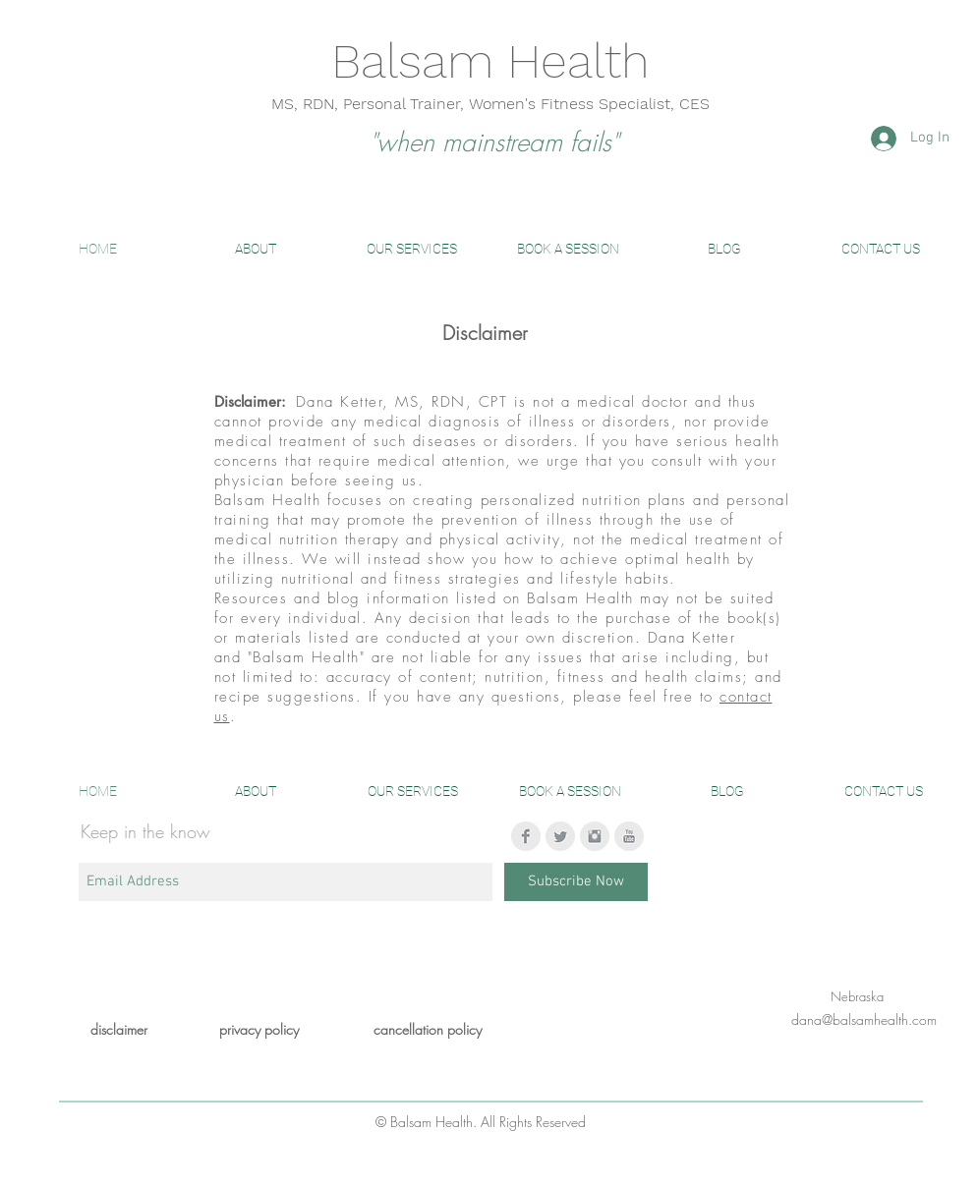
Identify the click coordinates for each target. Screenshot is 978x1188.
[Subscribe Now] (576, 882)
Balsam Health (490, 60)
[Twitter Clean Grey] (560, 836)
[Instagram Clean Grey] (594, 836)
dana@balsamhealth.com (864, 1019)
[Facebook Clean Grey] (526, 836)
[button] (255, 248)
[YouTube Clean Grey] (629, 836)
